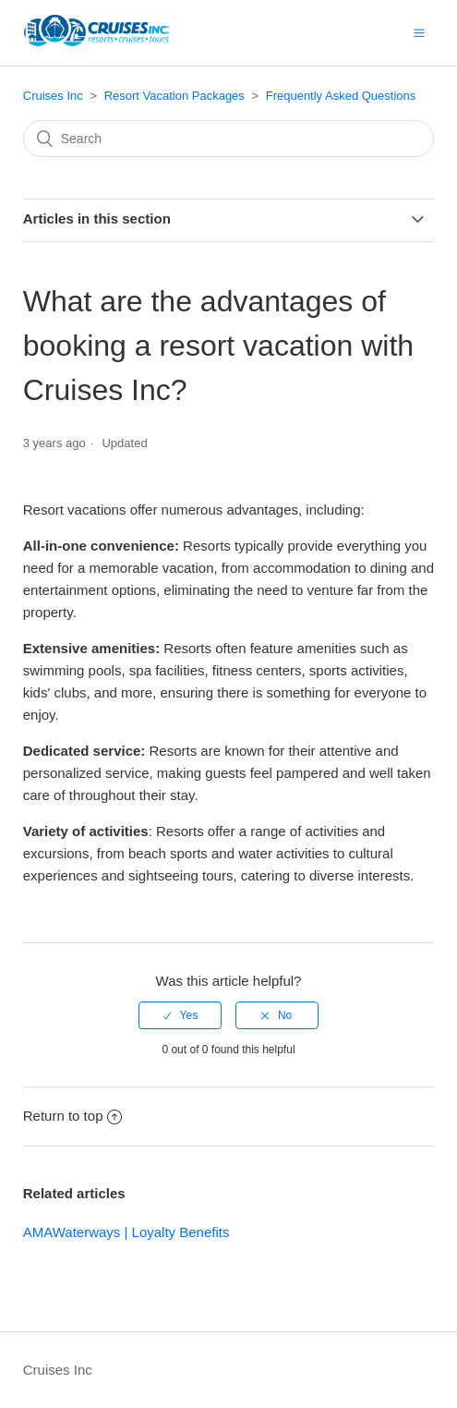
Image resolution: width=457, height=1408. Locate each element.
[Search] (229, 138)
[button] (419, 32)
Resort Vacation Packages (174, 96)
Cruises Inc (53, 96)
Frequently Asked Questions (341, 96)
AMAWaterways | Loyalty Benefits (126, 1232)
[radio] (180, 1015)
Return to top (73, 1115)
